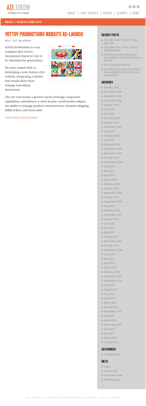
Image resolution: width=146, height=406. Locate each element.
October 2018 (111, 197)
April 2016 (109, 263)
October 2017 (111, 219)
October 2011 (111, 342)
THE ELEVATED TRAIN (116, 65)
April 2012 (109, 333)
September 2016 (113, 250)
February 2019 (112, 184)
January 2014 (111, 307)
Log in (107, 366)
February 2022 (112, 118)
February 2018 (112, 210)
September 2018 (113, 201)
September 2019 (113, 162)
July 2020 (109, 140)
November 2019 (113, 153)
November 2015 (112, 276)
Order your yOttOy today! (21, 117)
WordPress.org (112, 379)
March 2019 (110, 179)
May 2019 (109, 171)
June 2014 (109, 298)
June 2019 (109, 166)
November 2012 (113, 324)
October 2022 (111, 105)
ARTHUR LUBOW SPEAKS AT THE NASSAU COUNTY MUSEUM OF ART (122, 57)
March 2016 (110, 267)
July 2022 (109, 109)
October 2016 (111, 245)
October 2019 (111, 157)
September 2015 (113, 280)
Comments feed (113, 375)
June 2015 (109, 285)
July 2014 (109, 294)
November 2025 (113, 92)
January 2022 (111, 122)
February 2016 (112, 272)
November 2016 (113, 241)
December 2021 (113, 127)
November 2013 (113, 311)
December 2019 (113, 149)
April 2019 (109, 175)
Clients (122, 13)
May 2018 (109, 206)
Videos (107, 13)
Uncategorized (112, 354)
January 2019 (111, 188)
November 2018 (113, 193)
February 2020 (112, 144)
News (136, 13)
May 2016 (109, 258)
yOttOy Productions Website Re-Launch (44, 34)
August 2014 (111, 289)
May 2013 (109, 316)
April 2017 (109, 232)
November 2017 (113, 215)
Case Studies (89, 13)
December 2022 (113, 100)
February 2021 (112, 135)
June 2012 (109, 329)
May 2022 (109, 113)
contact (116, 398)
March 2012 (110, 338)
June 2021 (109, 131)
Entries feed (111, 371)
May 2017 (109, 228)
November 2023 (113, 96)
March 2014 (110, 302)
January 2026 (111, 87)
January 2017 (111, 237)
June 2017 (109, 223)
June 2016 (109, 254)
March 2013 (110, 320)
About (71, 13)
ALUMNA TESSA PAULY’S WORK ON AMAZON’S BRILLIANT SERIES (122, 72)
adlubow (26, 40)
